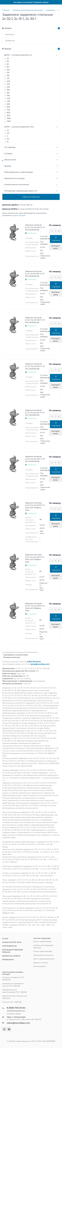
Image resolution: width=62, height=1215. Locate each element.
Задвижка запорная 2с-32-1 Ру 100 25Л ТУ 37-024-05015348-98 (35, 366)
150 (8, 75)
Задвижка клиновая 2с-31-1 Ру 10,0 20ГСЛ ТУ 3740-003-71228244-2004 (34, 558)
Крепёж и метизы (40, 963)
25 (8, 58)
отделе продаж (19, 215)
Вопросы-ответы (11, 956)
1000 (9, 118)
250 (8, 87)
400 (8, 98)
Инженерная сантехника (43, 955)
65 (8, 64)
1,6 (8, 130)
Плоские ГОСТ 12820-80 (11, 1002)
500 (8, 104)
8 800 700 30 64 (34, 662)
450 (8, 101)
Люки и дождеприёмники (44, 959)
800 (8, 112)
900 (8, 115)
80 (8, 67)
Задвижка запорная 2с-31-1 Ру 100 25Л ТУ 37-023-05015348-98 (35, 273)
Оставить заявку (14, 1014)
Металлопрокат (39, 966)
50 (8, 61)
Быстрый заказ (55, 247)
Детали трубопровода (42, 941)
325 (8, 93)
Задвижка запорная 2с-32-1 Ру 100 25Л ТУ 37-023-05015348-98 (35, 227)
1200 (9, 121)
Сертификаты (9, 946)
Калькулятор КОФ (11, 942)
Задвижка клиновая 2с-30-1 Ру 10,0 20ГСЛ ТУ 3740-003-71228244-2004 (35, 607)
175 (8, 78)
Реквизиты (8, 959)
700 (8, 110)
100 (8, 70)
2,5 (8, 133)
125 (8, 73)
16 (7, 142)
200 (8, 81)
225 (8, 84)
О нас (5, 938)
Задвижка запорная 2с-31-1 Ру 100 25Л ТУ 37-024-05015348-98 (35, 412)
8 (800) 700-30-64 (16, 1008)
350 (8, 95)
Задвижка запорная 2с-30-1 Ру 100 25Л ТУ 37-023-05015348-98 (35, 320)
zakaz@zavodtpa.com (39, 664)
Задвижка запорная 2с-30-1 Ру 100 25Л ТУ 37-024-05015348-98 (35, 459)
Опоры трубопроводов (42, 951)
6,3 (8, 139)
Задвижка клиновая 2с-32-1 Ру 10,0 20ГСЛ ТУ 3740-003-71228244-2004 (35, 506)
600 (8, 107)
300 (8, 90)
